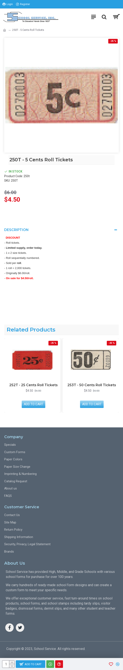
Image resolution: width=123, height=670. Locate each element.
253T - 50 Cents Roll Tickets (91, 385)
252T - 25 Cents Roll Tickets (33, 385)
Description (16, 230)
